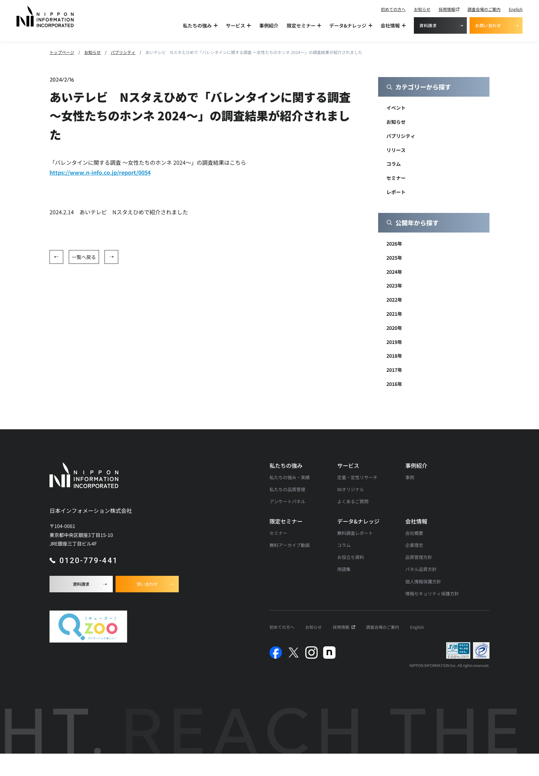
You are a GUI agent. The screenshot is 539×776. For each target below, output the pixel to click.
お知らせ (422, 9)
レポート (396, 191)
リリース (396, 150)
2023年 (394, 285)
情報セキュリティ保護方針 (432, 593)
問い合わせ (147, 584)
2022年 (394, 299)
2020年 (394, 327)
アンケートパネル (287, 501)
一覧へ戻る (84, 257)
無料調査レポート (355, 533)
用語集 (344, 569)
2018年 (394, 355)
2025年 (394, 257)
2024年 (394, 271)
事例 (409, 477)
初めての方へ (393, 9)
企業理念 (414, 545)
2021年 (394, 313)
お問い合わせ (488, 25)
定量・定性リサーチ (357, 477)
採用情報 (447, 9)
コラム (393, 163)
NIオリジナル (350, 489)
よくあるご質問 (352, 501)
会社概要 (414, 533)
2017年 (394, 369)
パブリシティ (400, 135)
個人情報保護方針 (423, 581)
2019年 (394, 341)
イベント (396, 107)
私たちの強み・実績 (290, 477)
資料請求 (428, 25)
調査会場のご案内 (484, 9)
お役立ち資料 (350, 557)
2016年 (394, 383)
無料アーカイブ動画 (290, 545)
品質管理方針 (418, 557)
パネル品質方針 (421, 569)
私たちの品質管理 (287, 489)
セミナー (396, 177)
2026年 (394, 243)
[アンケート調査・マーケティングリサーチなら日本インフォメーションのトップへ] (45, 17)
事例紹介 (268, 25)
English (515, 9)
